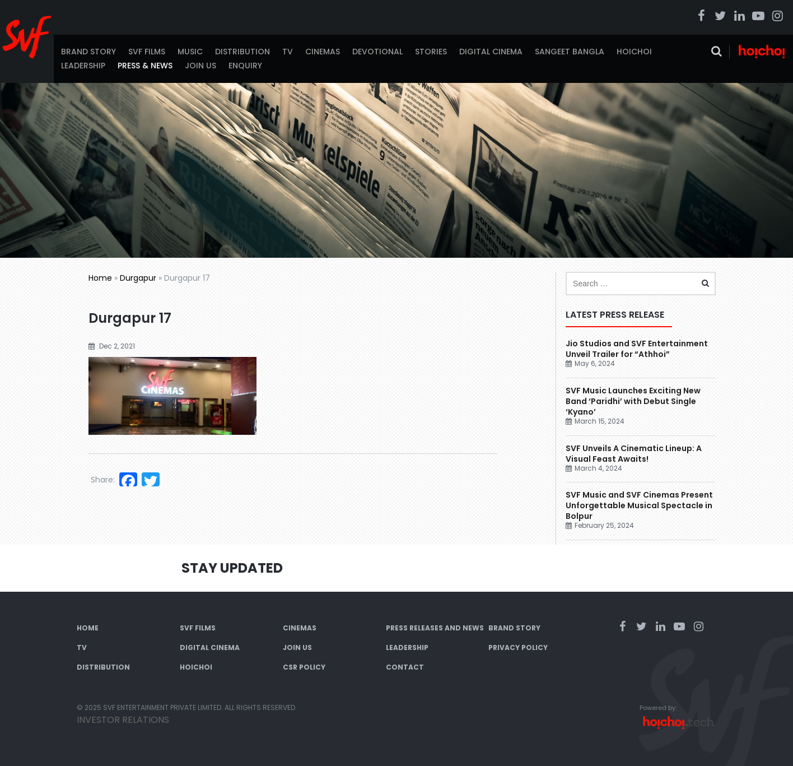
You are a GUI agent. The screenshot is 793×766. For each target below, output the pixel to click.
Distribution (242, 51)
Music (190, 51)
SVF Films (146, 51)
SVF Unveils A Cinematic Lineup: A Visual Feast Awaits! (634, 454)
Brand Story (88, 51)
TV (287, 51)
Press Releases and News (435, 628)
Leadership (83, 65)
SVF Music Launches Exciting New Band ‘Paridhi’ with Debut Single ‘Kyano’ (633, 401)
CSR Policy (304, 667)
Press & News (145, 65)
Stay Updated (232, 568)
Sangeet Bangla (569, 51)
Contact (405, 667)
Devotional (377, 51)
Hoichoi (634, 51)
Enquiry (245, 65)
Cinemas (322, 51)
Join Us (200, 65)
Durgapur (138, 278)
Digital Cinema (491, 51)
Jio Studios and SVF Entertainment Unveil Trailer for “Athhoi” (637, 349)
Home (100, 278)
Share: (103, 479)
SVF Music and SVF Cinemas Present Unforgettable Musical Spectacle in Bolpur (639, 505)
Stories (431, 51)
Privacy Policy (518, 647)
